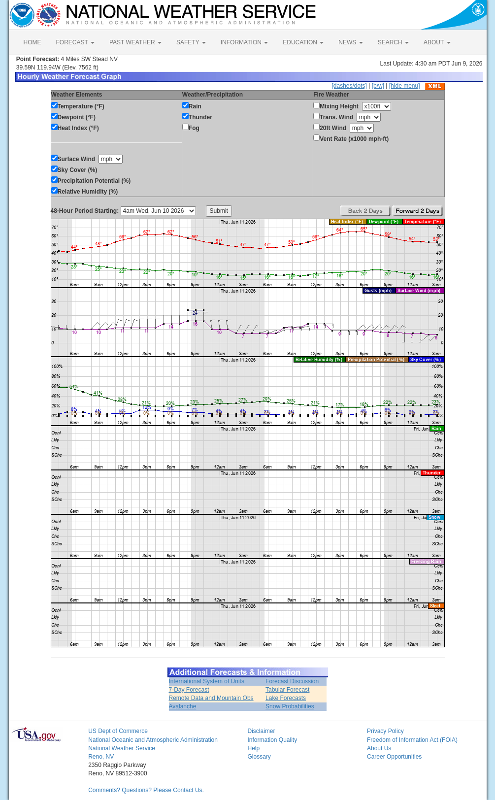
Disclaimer (261, 731)
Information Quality (272, 739)
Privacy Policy (385, 731)
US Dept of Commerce (118, 731)
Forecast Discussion (292, 681)
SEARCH (393, 42)
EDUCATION (303, 42)
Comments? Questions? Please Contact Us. (146, 790)
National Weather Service (121, 748)
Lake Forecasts (285, 698)
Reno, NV (101, 756)
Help (253, 748)
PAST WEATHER (135, 42)
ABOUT (437, 42)
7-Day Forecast (189, 689)
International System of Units (206, 681)
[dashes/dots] (348, 85)
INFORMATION (244, 42)
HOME (32, 42)
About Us (379, 748)
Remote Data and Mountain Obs (211, 698)
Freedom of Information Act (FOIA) (412, 739)
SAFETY (191, 42)
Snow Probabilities (289, 706)
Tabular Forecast (287, 689)
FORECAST (75, 42)
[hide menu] (404, 85)
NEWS (350, 42)
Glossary (258, 756)
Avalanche (183, 706)
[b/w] (378, 85)
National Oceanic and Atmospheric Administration (153, 739)
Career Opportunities (394, 756)
